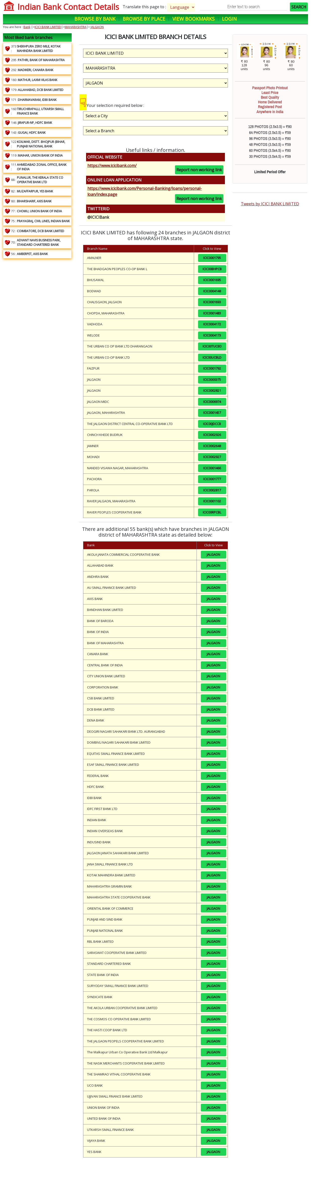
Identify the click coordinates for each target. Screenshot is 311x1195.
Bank (26, 27)
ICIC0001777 (212, 479)
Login (229, 18)
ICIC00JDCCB (212, 424)
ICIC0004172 (212, 324)
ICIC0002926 (212, 434)
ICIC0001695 (212, 280)
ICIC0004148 (212, 291)
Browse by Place (144, 18)
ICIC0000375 (212, 379)
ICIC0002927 (212, 457)
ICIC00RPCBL (212, 512)
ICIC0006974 (212, 401)
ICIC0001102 (212, 501)
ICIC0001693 (212, 302)
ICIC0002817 (212, 490)
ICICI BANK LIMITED (48, 27)
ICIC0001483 (212, 313)
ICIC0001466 (212, 468)
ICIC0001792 (212, 368)
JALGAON (97, 27)
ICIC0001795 (212, 258)
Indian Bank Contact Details (68, 6)
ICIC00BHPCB (212, 269)
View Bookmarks (193, 18)
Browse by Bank (94, 18)
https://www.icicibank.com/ (112, 165)
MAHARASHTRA (75, 27)
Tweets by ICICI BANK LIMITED (270, 204)
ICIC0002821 (212, 390)
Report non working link (199, 169)
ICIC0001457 (212, 412)
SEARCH (298, 7)
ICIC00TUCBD (212, 346)
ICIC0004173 (212, 335)
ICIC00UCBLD (212, 357)
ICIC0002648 (212, 446)
